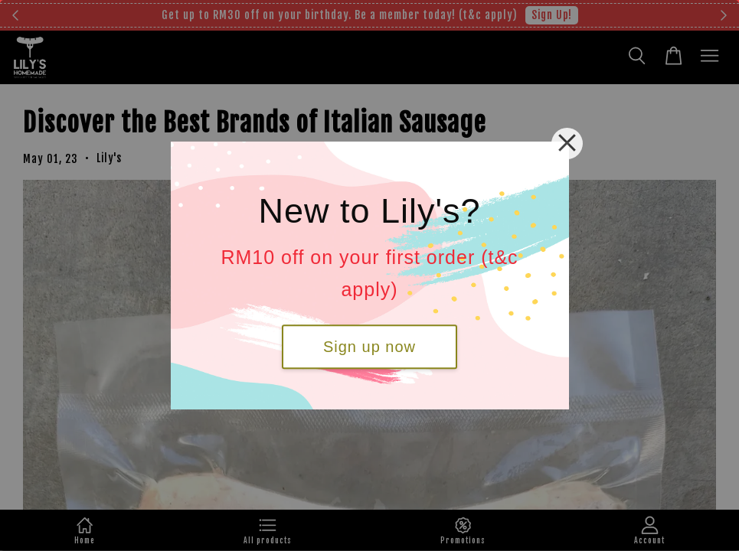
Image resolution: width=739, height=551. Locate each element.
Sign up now (369, 346)
